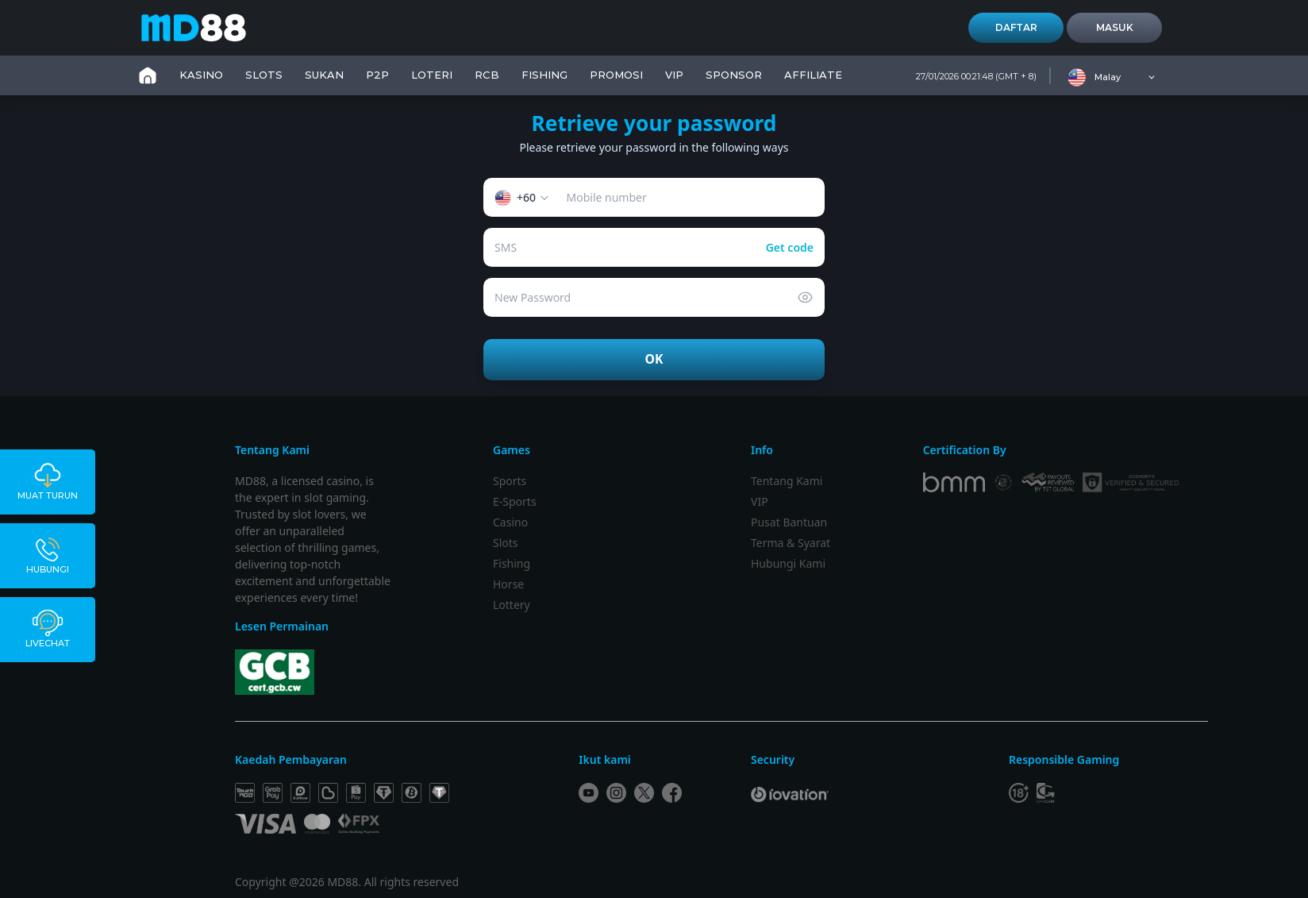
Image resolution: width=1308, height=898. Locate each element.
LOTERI (431, 74)
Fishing (511, 563)
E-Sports (515, 501)
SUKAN (324, 74)
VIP (674, 74)
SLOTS (264, 74)
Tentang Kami (786, 480)
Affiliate (813, 74)
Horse (508, 584)
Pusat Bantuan (789, 522)
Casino (510, 522)
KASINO (201, 74)
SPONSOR (734, 74)
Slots (505, 542)
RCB (487, 74)
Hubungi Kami (788, 563)
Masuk (1114, 27)
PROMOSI (616, 74)
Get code (790, 247)
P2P (377, 74)
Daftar (1016, 27)
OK (654, 359)
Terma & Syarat (790, 542)
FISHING (544, 74)
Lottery (511, 604)
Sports (509, 480)
